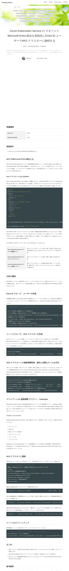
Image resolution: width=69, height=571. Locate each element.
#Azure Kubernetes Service (22, 15)
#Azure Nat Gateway (41, 15)
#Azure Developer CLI (33, 13)
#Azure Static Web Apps (34, 18)
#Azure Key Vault (49, 13)
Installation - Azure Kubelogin (13, 394)
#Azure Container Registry (21, 13)
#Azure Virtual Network (40, 21)
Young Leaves (7, 2)
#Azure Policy (49, 15)
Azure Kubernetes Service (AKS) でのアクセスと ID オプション (25, 552)
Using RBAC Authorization (15, 560)
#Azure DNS (41, 13)
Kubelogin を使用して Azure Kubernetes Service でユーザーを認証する (27, 558)
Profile (50, 2)
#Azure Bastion (43, 10)
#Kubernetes (43, 46)
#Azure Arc (26, 10)
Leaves (36, 565)
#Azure (20, 10)
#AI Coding (15, 10)
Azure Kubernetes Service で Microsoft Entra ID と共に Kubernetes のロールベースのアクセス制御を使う (35, 550)
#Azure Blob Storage (51, 10)
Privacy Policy (57, 2)
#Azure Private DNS (23, 18)
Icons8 (42, 565)
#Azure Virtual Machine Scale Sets (27, 21)
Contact (65, 2)
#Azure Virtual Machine (45, 18)
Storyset (37, 567)
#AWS (47, 21)
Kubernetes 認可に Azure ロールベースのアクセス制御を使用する (25, 555)
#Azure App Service (34, 10)
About (45, 2)
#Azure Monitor (32, 15)
